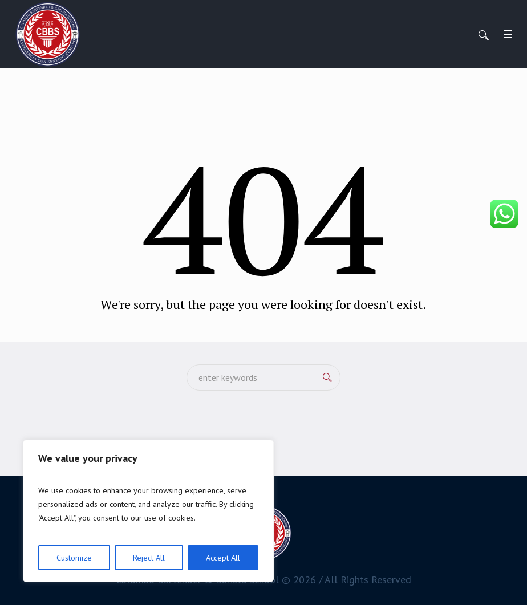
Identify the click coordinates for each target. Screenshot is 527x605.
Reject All (149, 558)
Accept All (223, 558)
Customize (74, 558)
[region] (148, 511)
